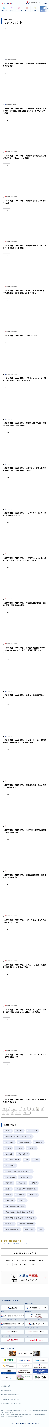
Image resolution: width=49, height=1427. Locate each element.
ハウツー (6, 28)
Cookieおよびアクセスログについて (11, 1403)
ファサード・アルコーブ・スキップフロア (18, 1137)
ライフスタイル (21, 1260)
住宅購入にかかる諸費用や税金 (26, 1189)
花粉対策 (8, 1148)
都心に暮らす (9, 1224)
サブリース (33, 1195)
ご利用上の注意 (5, 1386)
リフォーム (21, 1183)
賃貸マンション (26, 1177)
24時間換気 (39, 1142)
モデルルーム (29, 1229)
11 (3, 1113)
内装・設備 (9, 1260)
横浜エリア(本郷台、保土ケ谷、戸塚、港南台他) (20, 1218)
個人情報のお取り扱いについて (10, 1395)
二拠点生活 (8, 1154)
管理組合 (22, 1200)
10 (42, 1109)
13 (12, 1113)
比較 (25, 1265)
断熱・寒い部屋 (24, 1142)
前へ (14, 1109)
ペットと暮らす (23, 1154)
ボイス (41, 1260)
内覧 (41, 1229)
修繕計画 (8, 1195)
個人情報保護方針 (6, 1390)
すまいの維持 (9, 1200)
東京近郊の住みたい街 (12, 1229)
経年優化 (8, 1131)
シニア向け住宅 (10, 1166)
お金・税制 (32, 1260)
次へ (17, 1113)
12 (8, 1113)
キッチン (20, 1131)
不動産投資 (20, 1195)
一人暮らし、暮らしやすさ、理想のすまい (18, 1171)
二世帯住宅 (32, 1148)
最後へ (26, 1113)
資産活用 (34, 1183)
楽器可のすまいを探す (12, 1160)
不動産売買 (8, 1183)
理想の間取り (9, 1142)
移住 (26, 1160)
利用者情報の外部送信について (10, 1399)
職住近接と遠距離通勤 (26, 1224)
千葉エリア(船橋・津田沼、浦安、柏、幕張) (18, 1212)
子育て (36, 1160)
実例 (15, 1265)
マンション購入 (10, 1177)
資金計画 (8, 1189)
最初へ (6, 1109)
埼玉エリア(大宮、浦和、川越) (14, 1206)
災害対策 (20, 1148)
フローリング (33, 1131)
